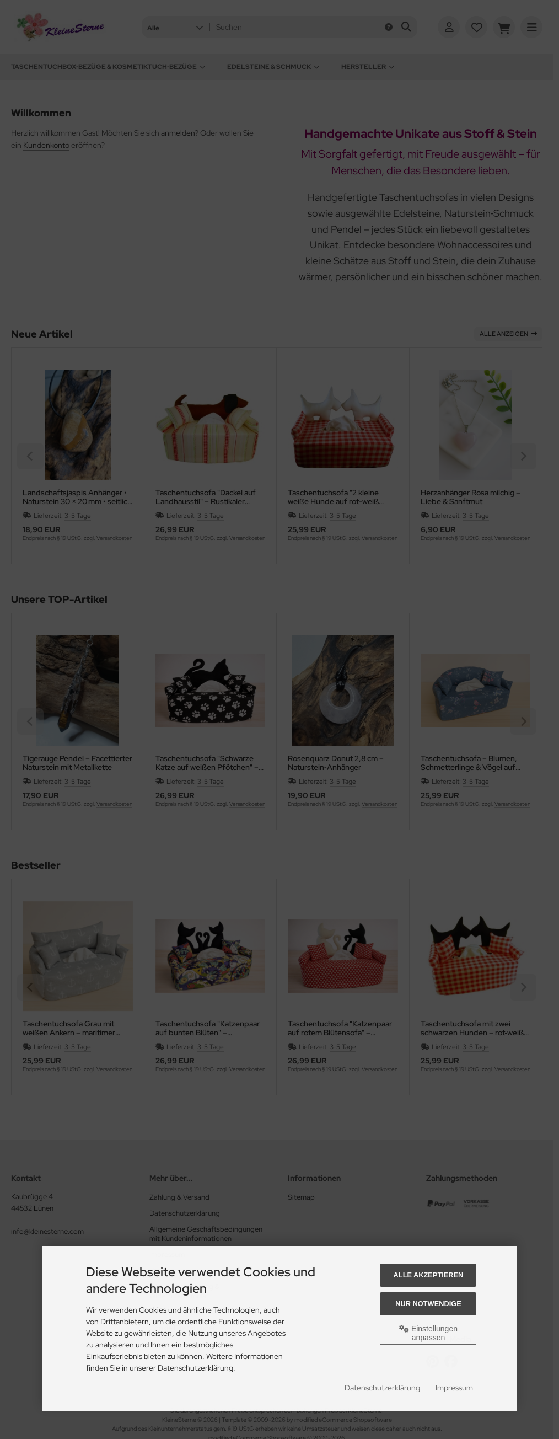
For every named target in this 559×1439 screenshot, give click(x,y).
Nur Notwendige (428, 1303)
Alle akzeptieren (429, 1275)
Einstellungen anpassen (428, 1333)
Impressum (454, 1388)
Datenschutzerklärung (382, 1388)
